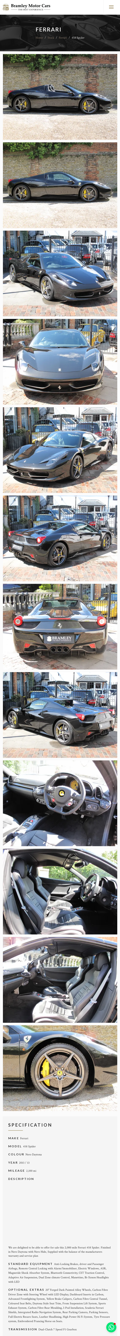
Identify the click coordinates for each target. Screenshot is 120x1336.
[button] (111, 1327)
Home (39, 38)
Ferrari (63, 38)
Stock (51, 38)
